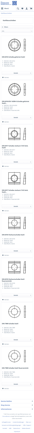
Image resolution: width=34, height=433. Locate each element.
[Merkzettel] (22, 8)
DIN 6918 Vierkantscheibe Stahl (13, 235)
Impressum (17, 431)
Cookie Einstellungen (18, 422)
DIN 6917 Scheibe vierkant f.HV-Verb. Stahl (15, 147)
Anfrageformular (6, 422)
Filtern (5, 27)
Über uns (28, 422)
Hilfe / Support (27, 425)
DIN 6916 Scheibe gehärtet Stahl (13, 57)
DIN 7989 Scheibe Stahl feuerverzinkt (15, 368)
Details (22, 73)
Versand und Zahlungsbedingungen (11, 425)
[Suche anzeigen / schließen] (18, 8)
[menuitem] (5, 8)
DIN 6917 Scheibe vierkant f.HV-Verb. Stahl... (15, 191)
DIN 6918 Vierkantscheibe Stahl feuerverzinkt (13, 280)
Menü (5, 8)
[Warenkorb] (31, 8)
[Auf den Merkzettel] (5, 77)
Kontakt (5, 428)
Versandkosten (6, 416)
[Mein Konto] (26, 8)
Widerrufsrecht (26, 428)
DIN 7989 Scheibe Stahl (10, 324)
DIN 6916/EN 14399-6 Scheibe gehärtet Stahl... (15, 102)
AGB (10, 428)
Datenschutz (16, 428)
